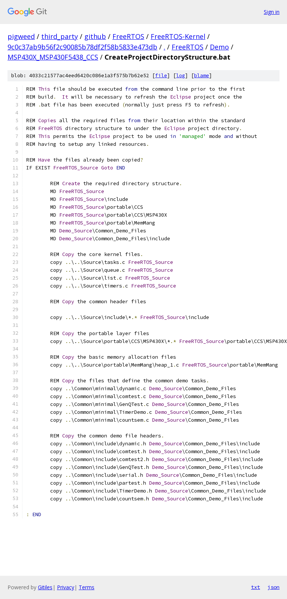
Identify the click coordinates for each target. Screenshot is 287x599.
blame (201, 75)
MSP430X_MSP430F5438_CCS (52, 56)
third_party (59, 36)
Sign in (272, 11)
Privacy (65, 587)
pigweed (21, 36)
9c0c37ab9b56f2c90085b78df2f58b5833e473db (82, 46)
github (95, 36)
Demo (219, 46)
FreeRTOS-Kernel (178, 36)
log (180, 75)
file (161, 75)
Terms (86, 587)
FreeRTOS (128, 36)
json (274, 587)
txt (255, 587)
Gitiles (45, 587)
